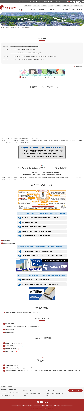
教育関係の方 (36, 5)
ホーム (2, 27)
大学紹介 (21, 9)
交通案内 (21, 1)
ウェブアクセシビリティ (66, 405)
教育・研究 (52, 9)
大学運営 (12, 27)
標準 (68, 1)
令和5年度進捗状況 (9, 329)
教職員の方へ (57, 405)
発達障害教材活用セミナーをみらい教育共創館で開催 (23, 49)
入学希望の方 (28, 5)
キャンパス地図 (28, 1)
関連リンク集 (49, 405)
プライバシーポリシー (27, 405)
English (58, 1)
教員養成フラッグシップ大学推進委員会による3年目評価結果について (23, 326)
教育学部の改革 (6, 240)
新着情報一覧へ (79, 66)
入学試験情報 (42, 9)
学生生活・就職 (63, 9)
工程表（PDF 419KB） (11, 351)
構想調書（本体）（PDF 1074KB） (13, 343)
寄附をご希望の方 (78, 5)
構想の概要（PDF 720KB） (12, 348)
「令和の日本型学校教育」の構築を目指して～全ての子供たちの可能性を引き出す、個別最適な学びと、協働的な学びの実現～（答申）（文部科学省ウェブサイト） (43, 370)
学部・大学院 (31, 9)
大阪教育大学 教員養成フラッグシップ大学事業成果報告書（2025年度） (23, 312)
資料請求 (45, 1)
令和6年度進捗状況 (9, 323)
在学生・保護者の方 (67, 5)
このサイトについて (16, 405)
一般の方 (44, 5)
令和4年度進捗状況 (9, 332)
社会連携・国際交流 (77, 9)
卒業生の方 (57, 5)
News (34, 1)
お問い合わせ (51, 1)
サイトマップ (37, 405)
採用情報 (43, 405)
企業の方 (51, 5)
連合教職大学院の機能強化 (9, 243)
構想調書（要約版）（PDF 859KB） (14, 346)
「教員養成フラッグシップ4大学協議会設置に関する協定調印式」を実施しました (29, 59)
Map (25, 395)
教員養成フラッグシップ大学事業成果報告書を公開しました (25, 46)
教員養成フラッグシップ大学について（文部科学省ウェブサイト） (21, 368)
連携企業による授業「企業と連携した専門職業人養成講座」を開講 (26, 53)
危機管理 (38, 1)
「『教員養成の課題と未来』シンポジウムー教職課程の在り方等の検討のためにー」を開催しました (33, 56)
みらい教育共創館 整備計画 (11, 365)
